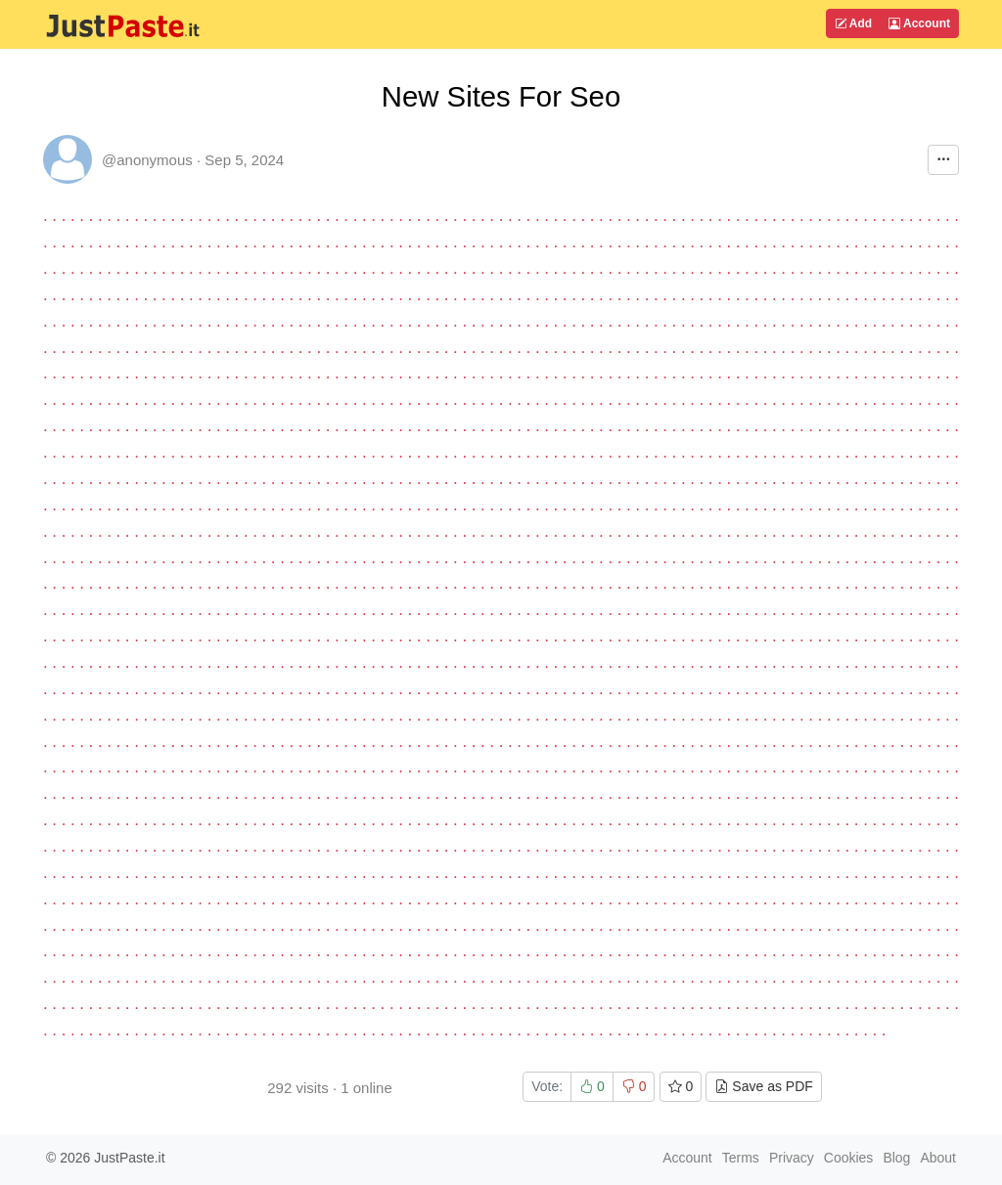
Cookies (849, 1157)
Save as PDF (763, 1086)
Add (853, 23)
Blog (896, 1157)
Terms (740, 1157)
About (938, 1157)
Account (919, 23)
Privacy (791, 1157)
